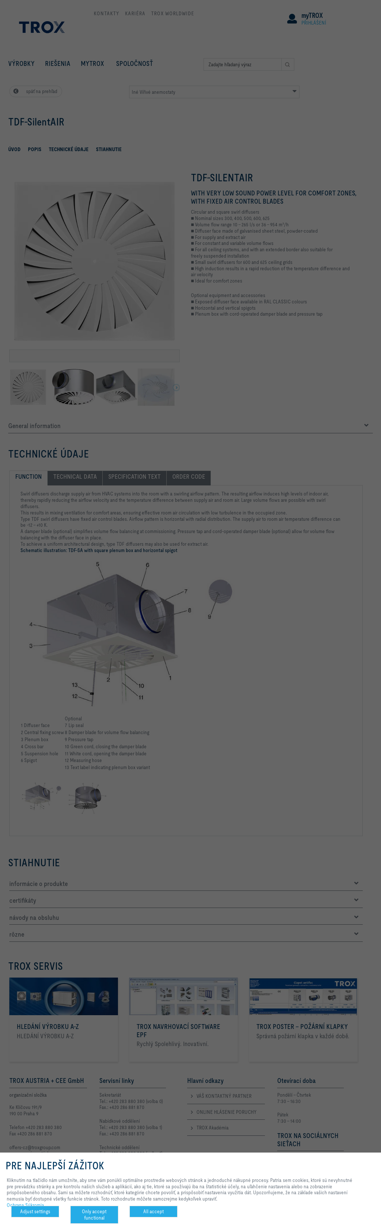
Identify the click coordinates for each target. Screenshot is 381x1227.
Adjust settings (35, 1211)
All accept (153, 1211)
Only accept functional (94, 1214)
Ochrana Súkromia (25, 1205)
